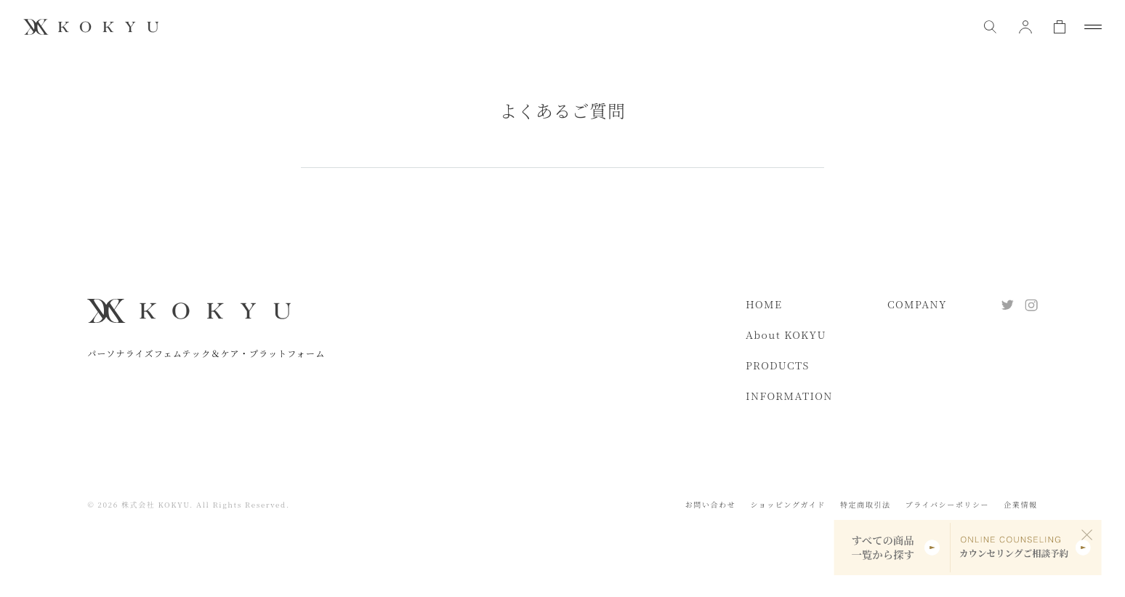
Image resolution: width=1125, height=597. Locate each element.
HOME (764, 304)
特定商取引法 (865, 504)
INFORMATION (789, 395)
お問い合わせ (710, 504)
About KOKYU (786, 334)
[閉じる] (1087, 534)
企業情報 (1020, 504)
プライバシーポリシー (948, 504)
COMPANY (917, 304)
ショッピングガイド (788, 504)
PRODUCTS (778, 365)
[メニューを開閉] (1093, 27)
